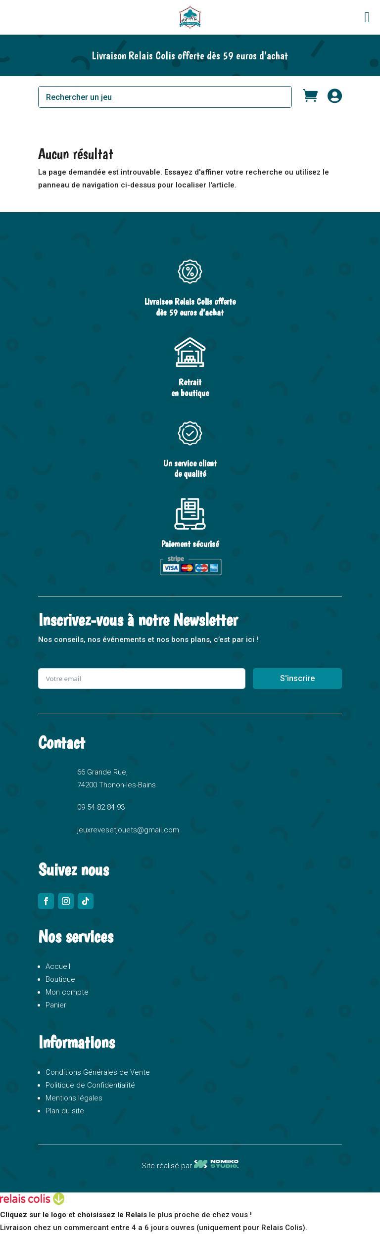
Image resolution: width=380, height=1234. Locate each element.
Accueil (58, 966)
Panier (56, 1005)
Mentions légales (74, 1098)
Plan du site (65, 1110)
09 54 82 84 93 (101, 807)
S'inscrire (297, 678)
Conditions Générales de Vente (98, 1072)
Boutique (60, 979)
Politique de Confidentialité (90, 1085)
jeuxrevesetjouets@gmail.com (128, 829)
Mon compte (67, 992)
